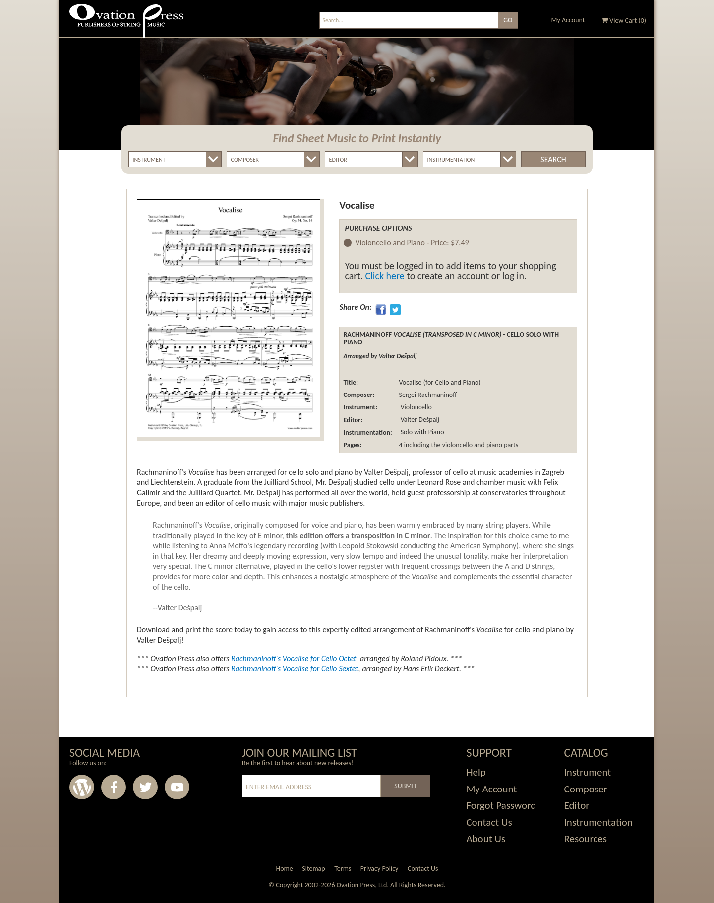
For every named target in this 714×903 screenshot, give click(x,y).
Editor (577, 805)
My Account (568, 20)
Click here (385, 276)
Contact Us (489, 822)
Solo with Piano (421, 432)
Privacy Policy (379, 868)
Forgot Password (501, 805)
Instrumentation (598, 822)
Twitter (145, 787)
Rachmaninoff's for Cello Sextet (294, 668)
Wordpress (81, 787)
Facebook (113, 787)
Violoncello (415, 407)
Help (475, 772)
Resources (585, 838)
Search (553, 159)
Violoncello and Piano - (412, 243)
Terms (342, 868)
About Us (485, 838)
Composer (585, 789)
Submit (405, 786)
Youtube (177, 787)
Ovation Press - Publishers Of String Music (126, 24)
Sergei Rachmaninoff (428, 395)
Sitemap (313, 868)
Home (284, 868)
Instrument (587, 772)
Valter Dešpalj (419, 420)
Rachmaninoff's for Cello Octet (293, 658)
